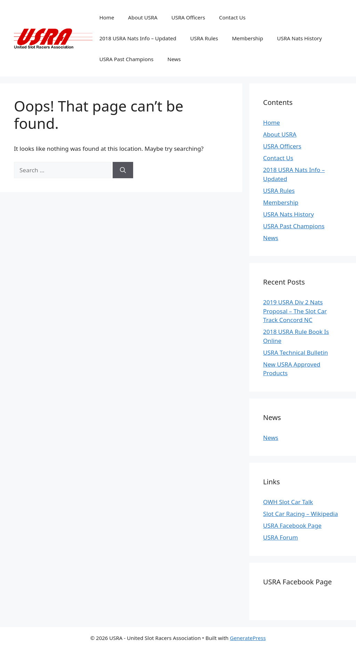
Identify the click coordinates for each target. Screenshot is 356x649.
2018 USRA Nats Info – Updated (137, 38)
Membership (247, 38)
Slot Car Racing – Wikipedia (300, 514)
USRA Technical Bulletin (295, 352)
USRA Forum (280, 537)
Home (106, 17)
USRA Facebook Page (292, 525)
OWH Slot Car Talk (288, 502)
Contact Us (232, 17)
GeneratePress (248, 637)
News (174, 59)
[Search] (123, 170)
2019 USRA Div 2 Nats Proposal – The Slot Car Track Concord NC (295, 311)
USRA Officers (188, 17)
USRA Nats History (299, 38)
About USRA (142, 17)
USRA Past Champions (126, 59)
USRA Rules (204, 38)
